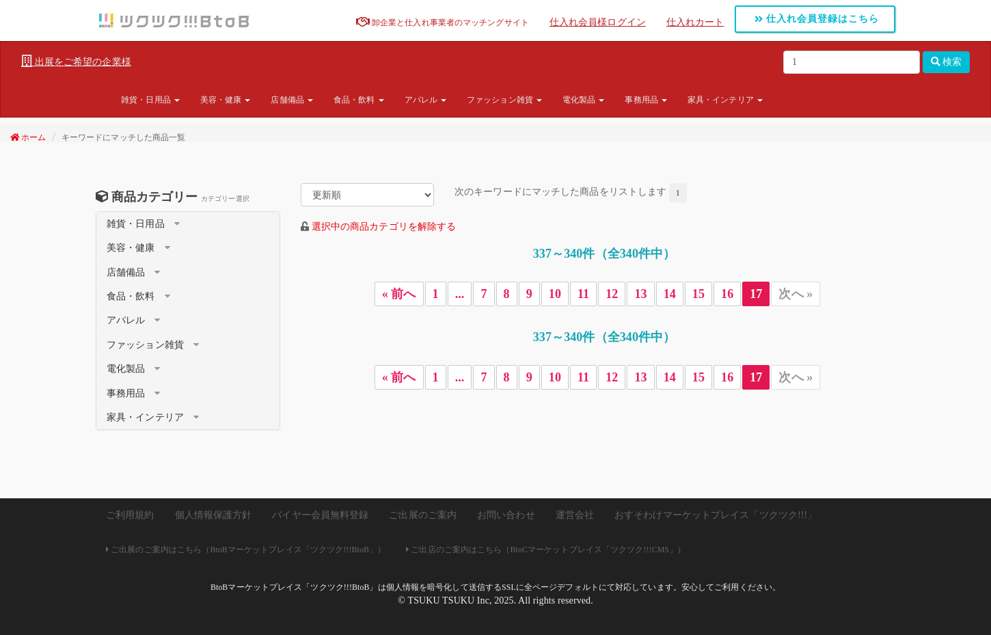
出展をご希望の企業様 (76, 61)
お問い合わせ (506, 515)
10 (555, 294)
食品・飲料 (359, 100)
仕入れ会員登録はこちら (817, 19)
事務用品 (646, 100)
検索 (946, 62)
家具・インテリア (725, 100)
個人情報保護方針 (213, 515)
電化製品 (583, 100)
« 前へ (399, 294)
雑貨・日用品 (150, 100)
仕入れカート (695, 22)
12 (612, 294)
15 (698, 294)
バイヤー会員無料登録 (320, 515)
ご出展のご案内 (423, 515)
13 (640, 294)
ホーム (28, 137)
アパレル (426, 100)
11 (583, 294)
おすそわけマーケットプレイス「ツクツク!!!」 (715, 515)
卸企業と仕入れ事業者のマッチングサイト (442, 22)
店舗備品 (292, 100)
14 (670, 294)
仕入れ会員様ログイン (597, 22)
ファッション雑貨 (504, 100)
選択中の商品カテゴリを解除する (384, 226)
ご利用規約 (130, 515)
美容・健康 (225, 100)
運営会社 (575, 515)
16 (727, 294)
